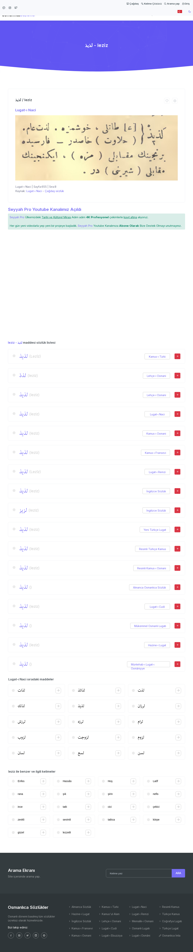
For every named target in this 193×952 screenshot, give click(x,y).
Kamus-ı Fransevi (155, 452)
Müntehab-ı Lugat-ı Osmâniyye (142, 664)
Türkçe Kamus (169, 914)
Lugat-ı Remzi (157, 472)
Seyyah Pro (17, 217)
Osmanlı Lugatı (139, 928)
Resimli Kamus (169, 906)
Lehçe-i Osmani (156, 375)
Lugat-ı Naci (25, 110)
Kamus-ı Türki (157, 356)
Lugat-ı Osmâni (139, 935)
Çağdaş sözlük (54, 191)
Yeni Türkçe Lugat (155, 529)
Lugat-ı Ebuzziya (110, 935)
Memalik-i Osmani (141, 921)
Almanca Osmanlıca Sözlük (149, 587)
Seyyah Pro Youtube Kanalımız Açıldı (44, 209)
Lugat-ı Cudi (157, 606)
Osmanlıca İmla (169, 935)
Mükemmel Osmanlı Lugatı (150, 626)
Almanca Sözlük (79, 906)
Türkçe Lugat (168, 928)
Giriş (186, 3)
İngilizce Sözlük (156, 491)
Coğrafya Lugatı (170, 921)
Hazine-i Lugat (157, 645)
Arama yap (172, 3)
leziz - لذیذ (15, 342)
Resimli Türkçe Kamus (152, 549)
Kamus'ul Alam (108, 914)
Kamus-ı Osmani (156, 433)
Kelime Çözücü (151, 3)
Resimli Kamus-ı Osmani (151, 568)
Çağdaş (132, 3)
